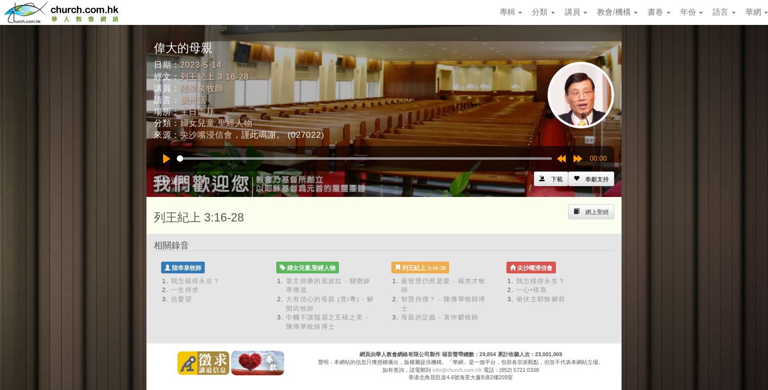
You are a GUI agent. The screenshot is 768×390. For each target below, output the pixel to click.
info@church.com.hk (456, 370)
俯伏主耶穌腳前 (540, 299)
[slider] (364, 158)
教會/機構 (617, 12)
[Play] (166, 159)
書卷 (659, 12)
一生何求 (185, 289)
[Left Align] (591, 178)
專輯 (511, 12)
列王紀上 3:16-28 (214, 76)
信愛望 (181, 299)
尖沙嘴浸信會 (206, 135)
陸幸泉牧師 (202, 88)
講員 (576, 12)
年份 (691, 12)
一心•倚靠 (531, 289)
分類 (543, 12)
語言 (724, 12)
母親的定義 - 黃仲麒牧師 (440, 317)
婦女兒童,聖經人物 (216, 123)
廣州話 (193, 100)
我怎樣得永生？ (195, 281)
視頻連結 (170, 181)
